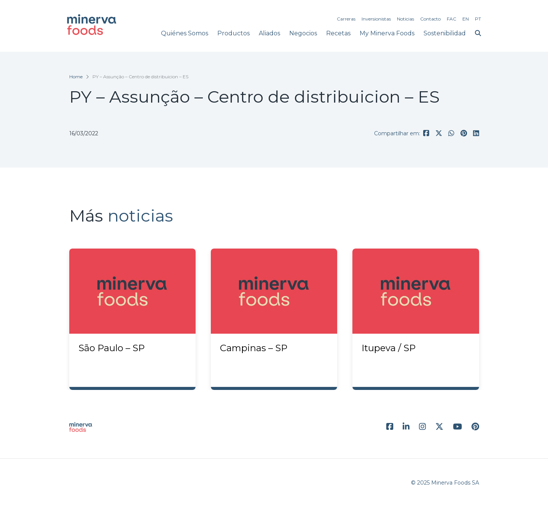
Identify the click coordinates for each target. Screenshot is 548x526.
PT (478, 19)
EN (465, 19)
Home (76, 76)
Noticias (405, 19)
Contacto (430, 19)
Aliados (269, 33)
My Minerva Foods (387, 33)
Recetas (338, 33)
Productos (233, 33)
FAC (451, 19)
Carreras (346, 19)
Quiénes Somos (184, 33)
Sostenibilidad (445, 33)
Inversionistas (376, 19)
